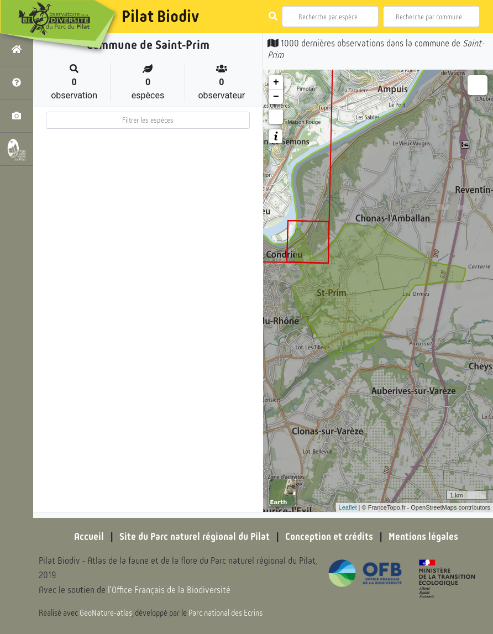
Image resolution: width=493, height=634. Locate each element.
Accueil (89, 537)
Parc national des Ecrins (225, 613)
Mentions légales (423, 537)
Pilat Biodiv (160, 17)
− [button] (276, 96)
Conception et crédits (329, 537)
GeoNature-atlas (106, 613)
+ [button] (276, 82)
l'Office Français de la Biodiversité (169, 590)
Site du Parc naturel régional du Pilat (194, 537)
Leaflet (348, 507)
